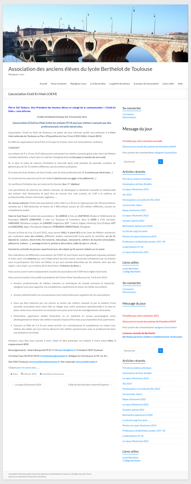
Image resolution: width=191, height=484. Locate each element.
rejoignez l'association (165, 152)
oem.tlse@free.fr (67, 350)
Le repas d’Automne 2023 (136, 189)
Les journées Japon (132, 204)
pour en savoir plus (26, 367)
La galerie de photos (119, 83)
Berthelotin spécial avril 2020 (138, 225)
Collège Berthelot (132, 271)
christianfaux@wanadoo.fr (54, 355)
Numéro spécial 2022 (133, 220)
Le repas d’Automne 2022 (136, 215)
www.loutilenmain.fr (86, 361)
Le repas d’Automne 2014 (26, 384)
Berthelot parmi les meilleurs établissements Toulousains (152, 336)
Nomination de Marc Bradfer (137, 184)
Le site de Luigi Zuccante (135, 231)
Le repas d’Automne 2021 (136, 252)
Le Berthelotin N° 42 (133, 246)
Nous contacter (59, 83)
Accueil (43, 83)
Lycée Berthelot (130, 268)
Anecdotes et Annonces (53, 374)
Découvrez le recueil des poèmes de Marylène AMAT (149, 146)
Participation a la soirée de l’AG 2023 (141, 199)
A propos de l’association (146, 83)
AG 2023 (127, 194)
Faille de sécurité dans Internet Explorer (90, 384)
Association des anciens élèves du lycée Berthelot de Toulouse (80, 68)
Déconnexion (129, 117)
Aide (180, 83)
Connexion (128, 114)
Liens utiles (168, 83)
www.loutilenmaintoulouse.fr (44, 361)
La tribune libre (98, 83)
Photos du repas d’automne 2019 (139, 236)
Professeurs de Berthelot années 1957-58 (144, 241)
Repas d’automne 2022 (134, 210)
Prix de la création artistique (137, 178)
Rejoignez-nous (78, 83)
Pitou (15, 374)
